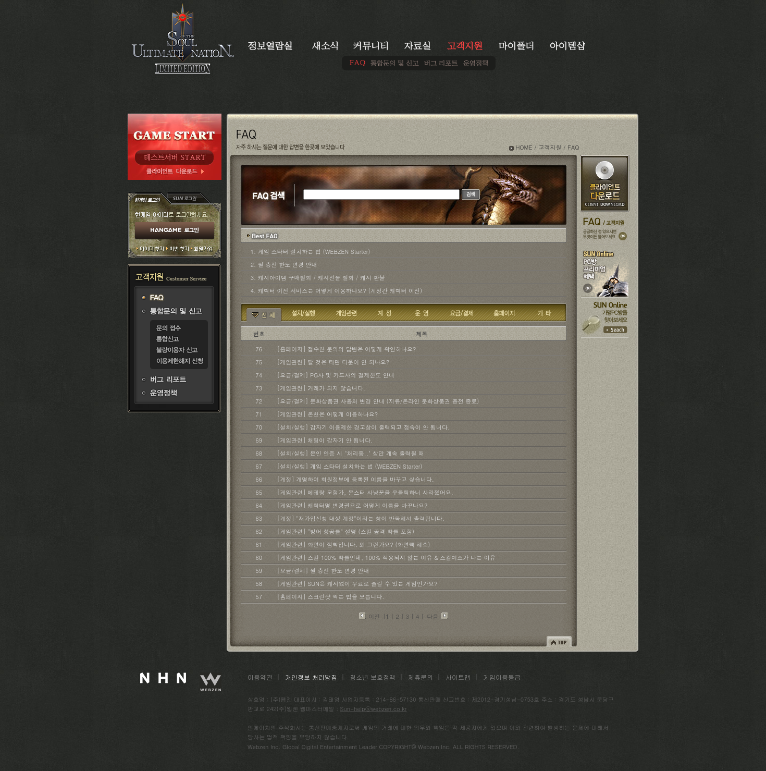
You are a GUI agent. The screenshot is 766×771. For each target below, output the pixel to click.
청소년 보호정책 (373, 676)
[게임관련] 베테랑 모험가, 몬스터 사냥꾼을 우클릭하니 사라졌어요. (365, 492)
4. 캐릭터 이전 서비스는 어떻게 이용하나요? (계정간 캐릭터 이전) (337, 291)
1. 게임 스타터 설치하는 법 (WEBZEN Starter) (310, 251)
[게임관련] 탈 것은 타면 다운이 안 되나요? (333, 362)
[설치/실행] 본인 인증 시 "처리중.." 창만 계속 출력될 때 (350, 453)
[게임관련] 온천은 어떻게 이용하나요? (327, 414)
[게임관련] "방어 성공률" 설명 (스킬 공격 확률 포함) (345, 531)
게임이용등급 (502, 676)
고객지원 (549, 147)
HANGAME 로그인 (174, 231)
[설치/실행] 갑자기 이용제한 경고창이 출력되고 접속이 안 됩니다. (363, 427)
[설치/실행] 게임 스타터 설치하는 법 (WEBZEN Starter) (350, 466)
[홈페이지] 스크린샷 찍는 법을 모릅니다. (331, 597)
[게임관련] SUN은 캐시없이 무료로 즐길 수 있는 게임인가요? (357, 584)
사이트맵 (458, 676)
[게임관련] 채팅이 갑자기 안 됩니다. (325, 440)
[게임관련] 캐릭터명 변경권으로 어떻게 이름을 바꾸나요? (352, 505)
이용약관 (260, 676)
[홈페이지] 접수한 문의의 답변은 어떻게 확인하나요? (346, 349)
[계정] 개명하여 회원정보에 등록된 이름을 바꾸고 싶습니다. (355, 479)
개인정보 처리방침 (311, 676)
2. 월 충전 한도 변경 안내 (284, 264)
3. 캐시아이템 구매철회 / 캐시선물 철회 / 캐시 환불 (318, 278)
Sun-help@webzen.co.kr (373, 709)
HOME (523, 147)
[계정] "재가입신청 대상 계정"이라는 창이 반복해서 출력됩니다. (360, 518)
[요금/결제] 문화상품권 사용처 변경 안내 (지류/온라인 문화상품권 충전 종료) (378, 401)
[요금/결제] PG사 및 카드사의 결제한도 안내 (335, 375)
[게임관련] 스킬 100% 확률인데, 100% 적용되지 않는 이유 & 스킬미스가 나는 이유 (386, 557)
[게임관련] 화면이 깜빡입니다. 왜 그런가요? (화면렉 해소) (353, 544)
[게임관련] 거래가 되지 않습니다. (321, 388)
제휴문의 (420, 676)
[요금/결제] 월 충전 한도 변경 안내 (323, 570)
